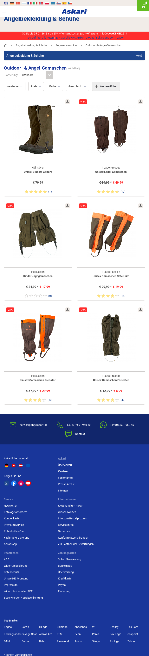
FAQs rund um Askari (16, 515)
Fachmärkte (60, 474)
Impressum (59, 540)
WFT (95, 582)
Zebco (131, 596)
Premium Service (111, 480)
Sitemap (57, 487)
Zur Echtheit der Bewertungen (22, 553)
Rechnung (107, 546)
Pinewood (63, 596)
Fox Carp (132, 582)
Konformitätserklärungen (19, 546)
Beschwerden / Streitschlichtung (72, 553)
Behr (42, 596)
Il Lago (43, 582)
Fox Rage (115, 589)
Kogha (8, 582)
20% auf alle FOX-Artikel (69, 37)
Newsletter (107, 461)
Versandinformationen (17, 639)
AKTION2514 (119, 33)
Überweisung (109, 527)
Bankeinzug (108, 521)
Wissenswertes (13, 521)
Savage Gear (29, 589)
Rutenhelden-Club (111, 487)
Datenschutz (60, 527)
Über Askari (59, 461)
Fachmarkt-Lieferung (113, 493)
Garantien (10, 540)
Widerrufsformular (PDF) (67, 546)
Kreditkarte (107, 534)
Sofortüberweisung (112, 515)
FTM (59, 589)
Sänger (96, 596)
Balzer (25, 596)
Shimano (62, 582)
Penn (77, 589)
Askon (78, 596)
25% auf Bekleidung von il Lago (104, 37)
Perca (95, 589)
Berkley (114, 582)
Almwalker (45, 589)
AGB (55, 515)
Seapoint (132, 589)
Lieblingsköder (12, 589)
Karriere (57, 467)
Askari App (107, 499)
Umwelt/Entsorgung (65, 534)
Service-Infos (11, 534)
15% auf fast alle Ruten (40, 37)
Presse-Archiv (61, 480)
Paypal (105, 540)
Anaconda (80, 582)
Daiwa (25, 582)
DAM (7, 596)
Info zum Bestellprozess (18, 527)
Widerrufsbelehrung (64, 521)
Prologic (115, 596)
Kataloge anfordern (113, 467)
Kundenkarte (109, 474)
